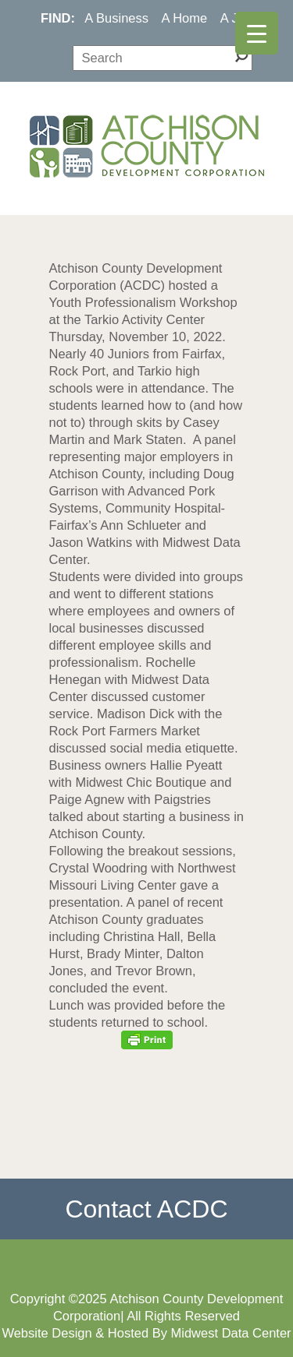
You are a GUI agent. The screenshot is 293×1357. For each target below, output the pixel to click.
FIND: (58, 18)
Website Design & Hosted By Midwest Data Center (146, 1333)
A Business (116, 18)
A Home (185, 18)
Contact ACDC (146, 1209)
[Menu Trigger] (256, 33)
